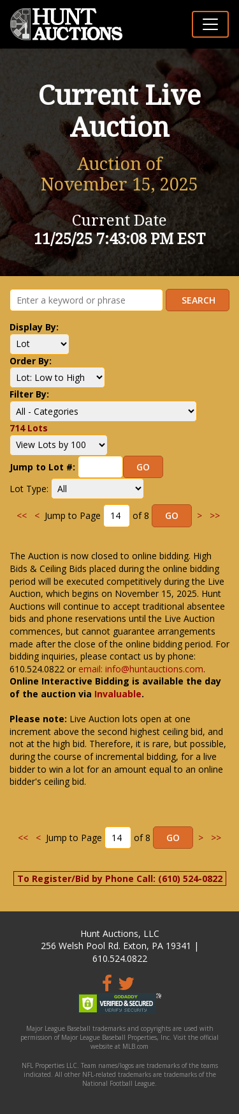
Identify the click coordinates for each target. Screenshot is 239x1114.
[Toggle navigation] (210, 24)
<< (22, 515)
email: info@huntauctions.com (140, 669)
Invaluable (117, 694)
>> (215, 515)
